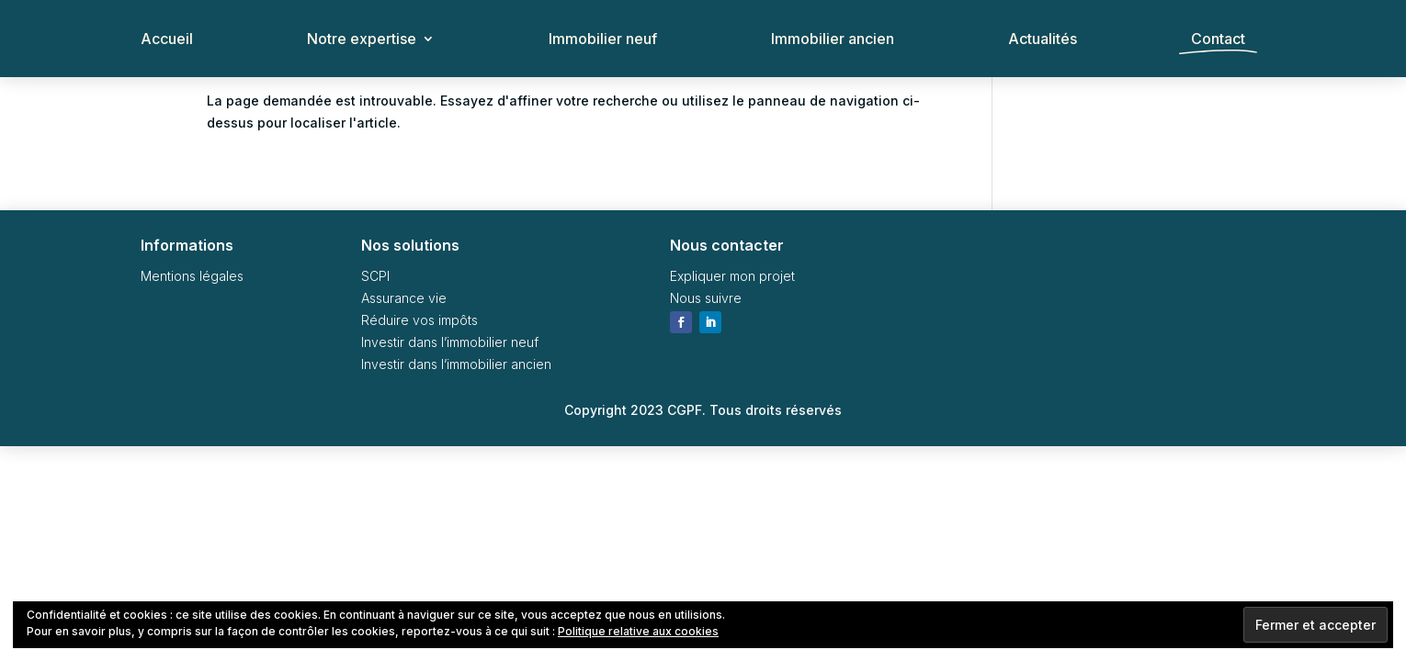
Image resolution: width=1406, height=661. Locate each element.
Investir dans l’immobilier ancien (456, 364)
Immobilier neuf (603, 40)
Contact (1218, 40)
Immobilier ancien (832, 40)
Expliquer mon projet (732, 276)
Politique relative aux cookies (638, 631)
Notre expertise (361, 40)
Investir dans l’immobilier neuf (450, 342)
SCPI (375, 276)
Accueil (167, 40)
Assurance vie (404, 298)
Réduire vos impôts (419, 320)
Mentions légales (192, 276)
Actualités (1042, 40)
